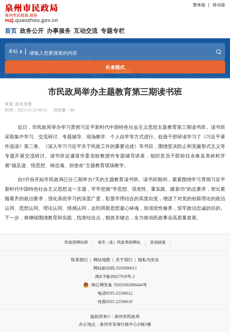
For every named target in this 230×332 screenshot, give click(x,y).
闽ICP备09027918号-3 (114, 276)
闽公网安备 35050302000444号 (115, 285)
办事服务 (59, 30)
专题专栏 (113, 30)
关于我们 (124, 260)
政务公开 (32, 30)
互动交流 (86, 30)
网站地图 (101, 260)
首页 (11, 30)
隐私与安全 (148, 260)
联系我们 (79, 260)
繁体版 (199, 5)
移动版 (219, 5)
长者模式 (115, 67)
